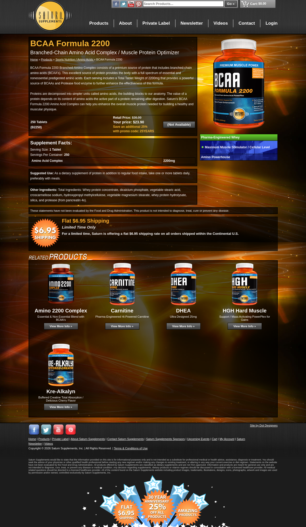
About (125, 23)
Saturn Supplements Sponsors (165, 439)
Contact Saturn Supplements (125, 439)
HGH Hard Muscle (245, 310)
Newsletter (192, 23)
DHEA (183, 310)
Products (98, 23)
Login (271, 23)
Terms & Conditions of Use (131, 448)
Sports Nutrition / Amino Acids (75, 59)
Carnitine (122, 310)
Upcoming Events (198, 439)
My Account (227, 439)
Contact (247, 23)
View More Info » (61, 326)
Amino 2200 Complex (61, 310)
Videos (221, 23)
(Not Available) (179, 124)
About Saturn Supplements (88, 439)
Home (34, 59)
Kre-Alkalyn (60, 391)
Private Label (156, 23)
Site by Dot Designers (263, 425)
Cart (214, 439)
